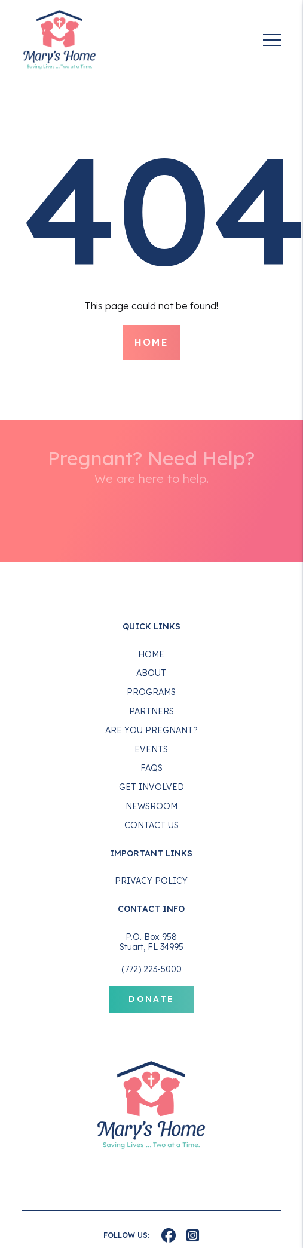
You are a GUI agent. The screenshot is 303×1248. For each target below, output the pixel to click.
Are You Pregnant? (151, 730)
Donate (151, 999)
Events (151, 749)
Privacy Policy (151, 880)
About (151, 673)
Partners (151, 711)
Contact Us (151, 825)
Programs (151, 692)
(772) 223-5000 (151, 969)
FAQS (151, 768)
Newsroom (151, 806)
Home (151, 342)
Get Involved (151, 787)
